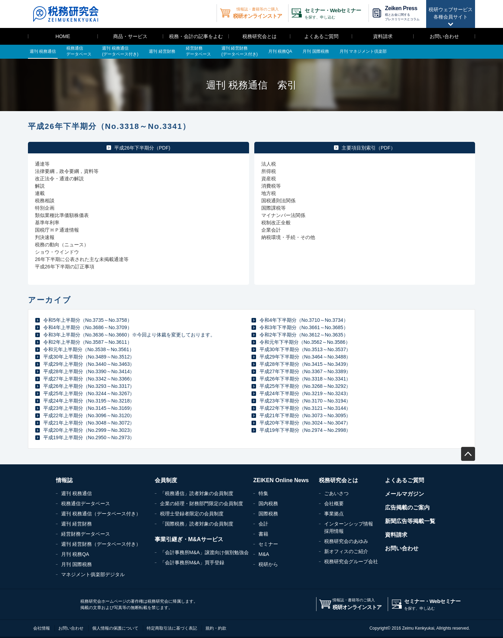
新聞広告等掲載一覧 (410, 521)
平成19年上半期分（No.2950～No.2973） (88, 437)
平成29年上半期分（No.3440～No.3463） (88, 364)
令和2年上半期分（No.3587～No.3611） (87, 342)
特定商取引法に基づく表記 (172, 628)
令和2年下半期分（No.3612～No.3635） (304, 335)
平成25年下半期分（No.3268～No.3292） (305, 386)
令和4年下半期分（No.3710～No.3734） (304, 320)
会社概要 (334, 503)
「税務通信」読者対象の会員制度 (196, 493)
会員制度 (166, 480)
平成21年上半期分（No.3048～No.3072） (88, 423)
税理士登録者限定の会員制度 (192, 513)
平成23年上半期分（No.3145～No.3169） (88, 408)
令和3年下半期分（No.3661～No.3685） (304, 327)
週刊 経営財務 (76, 524)
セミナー (268, 544)
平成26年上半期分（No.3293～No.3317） (88, 386)
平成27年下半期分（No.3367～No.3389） (305, 371)
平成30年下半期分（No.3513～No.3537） (305, 349)
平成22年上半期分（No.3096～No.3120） (88, 415)
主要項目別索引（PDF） (368, 148)
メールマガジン (404, 494)
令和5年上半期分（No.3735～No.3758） (87, 320)
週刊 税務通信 (76, 493)
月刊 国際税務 (76, 564)
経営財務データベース (85, 534)
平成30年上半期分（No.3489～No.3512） (88, 357)
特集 (263, 493)
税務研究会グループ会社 (351, 561)
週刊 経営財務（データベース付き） (101, 544)
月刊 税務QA (75, 554)
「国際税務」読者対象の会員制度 (196, 524)
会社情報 (41, 628)
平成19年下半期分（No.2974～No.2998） (305, 430)
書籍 (263, 534)
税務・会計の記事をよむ (196, 36)
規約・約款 (215, 628)
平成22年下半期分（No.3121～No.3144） (305, 408)
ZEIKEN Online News (281, 480)
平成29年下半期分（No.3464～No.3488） (305, 357)
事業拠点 (334, 513)
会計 (263, 524)
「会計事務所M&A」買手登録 (192, 562)
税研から (268, 564)
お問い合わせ (444, 36)
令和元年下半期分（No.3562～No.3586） (305, 342)
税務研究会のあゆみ (346, 541)
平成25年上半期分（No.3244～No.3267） (88, 393)
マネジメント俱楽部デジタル (93, 574)
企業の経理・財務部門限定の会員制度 (201, 503)
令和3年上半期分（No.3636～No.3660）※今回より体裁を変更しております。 (129, 335)
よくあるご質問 (321, 36)
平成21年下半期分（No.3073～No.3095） (305, 415)
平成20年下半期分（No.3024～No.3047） (305, 423)
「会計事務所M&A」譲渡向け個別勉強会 (204, 552)
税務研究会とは (259, 36)
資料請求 (383, 36)
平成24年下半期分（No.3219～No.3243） (305, 393)
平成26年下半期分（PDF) (142, 148)
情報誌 (64, 480)
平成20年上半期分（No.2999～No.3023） (88, 430)
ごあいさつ (336, 493)
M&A (263, 554)
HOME (63, 36)
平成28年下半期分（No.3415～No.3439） (305, 364)
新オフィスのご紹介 (346, 551)
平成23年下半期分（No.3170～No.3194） (305, 401)
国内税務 (268, 503)
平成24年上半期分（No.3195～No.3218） (88, 401)
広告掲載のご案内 (407, 507)
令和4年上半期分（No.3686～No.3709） (87, 327)
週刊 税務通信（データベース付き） (101, 513)
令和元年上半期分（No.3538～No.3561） (88, 349)
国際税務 (268, 513)
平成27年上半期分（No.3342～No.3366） (88, 379)
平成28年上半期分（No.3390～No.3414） (88, 371)
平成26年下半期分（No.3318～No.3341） (305, 379)
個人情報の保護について (115, 628)
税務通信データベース (85, 503)
